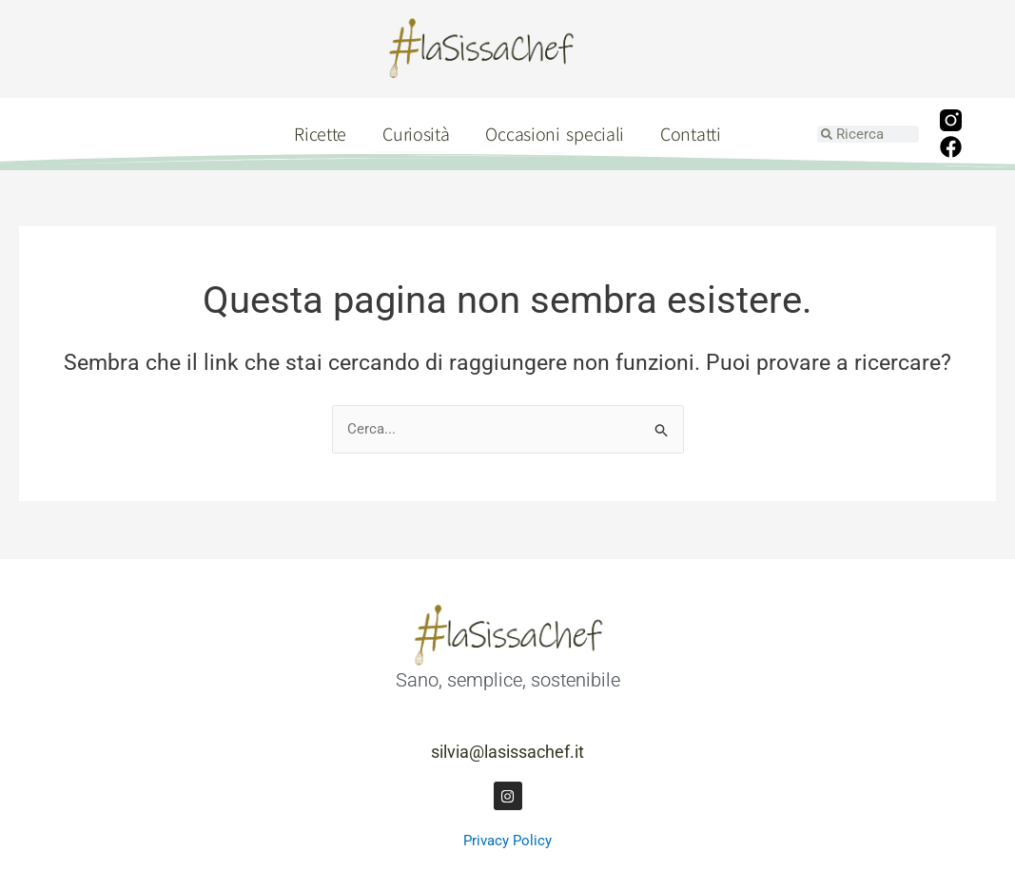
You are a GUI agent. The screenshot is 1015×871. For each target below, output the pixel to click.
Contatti (690, 133)
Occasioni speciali (554, 133)
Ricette (320, 133)
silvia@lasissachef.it (507, 752)
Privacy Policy (507, 840)
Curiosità (415, 133)
